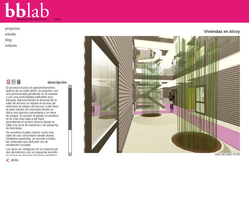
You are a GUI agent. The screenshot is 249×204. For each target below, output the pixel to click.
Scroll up (70, 86)
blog (8, 40)
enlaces (11, 46)
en (55, 19)
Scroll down (70, 154)
